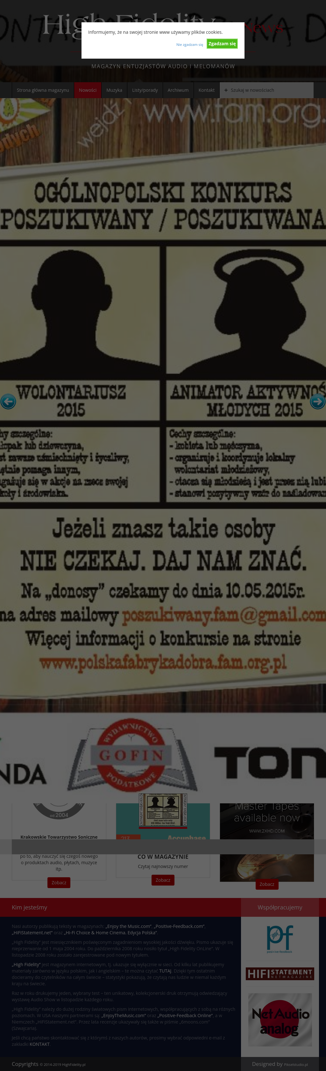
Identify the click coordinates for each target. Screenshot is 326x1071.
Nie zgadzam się (189, 44)
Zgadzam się (222, 43)
